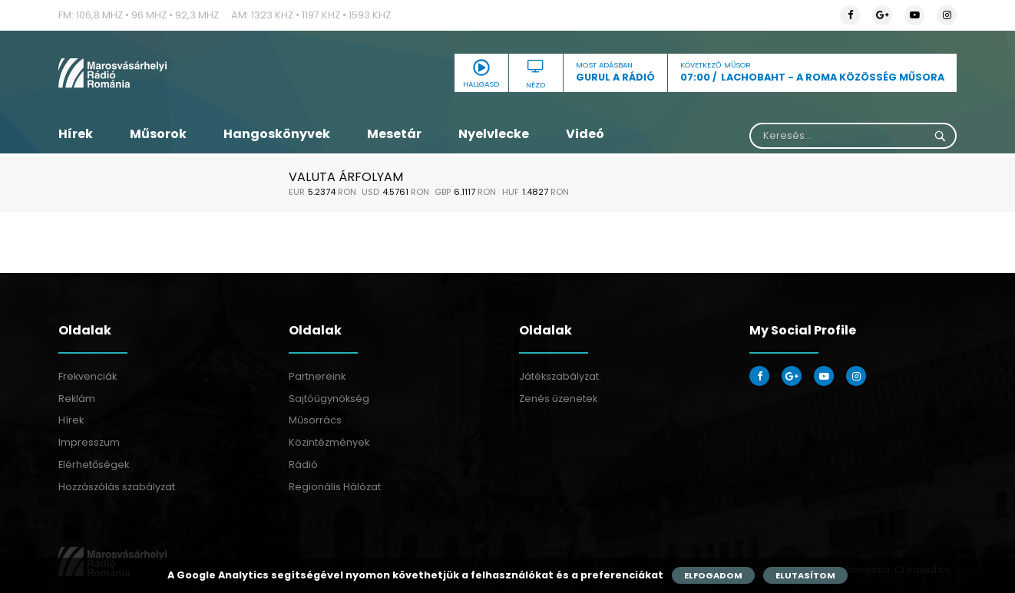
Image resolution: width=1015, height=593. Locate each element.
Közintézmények (329, 442)
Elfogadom (713, 575)
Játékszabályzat (559, 376)
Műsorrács (315, 420)
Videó (585, 134)
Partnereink (317, 376)
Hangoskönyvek (276, 134)
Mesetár (394, 134)
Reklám (76, 398)
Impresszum (89, 442)
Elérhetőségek (93, 464)
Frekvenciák (87, 376)
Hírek (75, 134)
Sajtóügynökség (329, 398)
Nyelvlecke (493, 134)
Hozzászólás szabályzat (116, 486)
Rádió (303, 464)
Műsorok (158, 134)
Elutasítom (805, 575)
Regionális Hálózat (335, 486)
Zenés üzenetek (558, 398)
